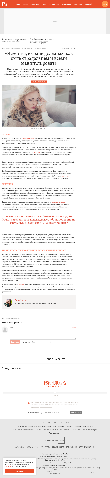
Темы (44, 4)
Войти (74, 328)
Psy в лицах (78, 4)
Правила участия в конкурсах (83, 427)
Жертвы (37, 152)
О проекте (20, 427)
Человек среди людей (39, 82)
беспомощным (28, 138)
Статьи (25, 4)
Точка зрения (34, 4)
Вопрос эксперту (58, 427)
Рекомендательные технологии (69, 430)
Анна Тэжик (21, 300)
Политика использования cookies (47, 430)
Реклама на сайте (31, 427)
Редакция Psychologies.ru (12, 318)
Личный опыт (54, 4)
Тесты (105, 4)
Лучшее (17, 4)
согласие (8, 466)
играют (21, 284)
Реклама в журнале (44, 427)
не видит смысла (58, 202)
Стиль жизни (66, 4)
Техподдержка (54, 433)
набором (65, 176)
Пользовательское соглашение (23, 430)
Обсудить (65, 48)
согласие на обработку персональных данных (52, 403)
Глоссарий (88, 4)
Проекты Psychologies (89, 430)
